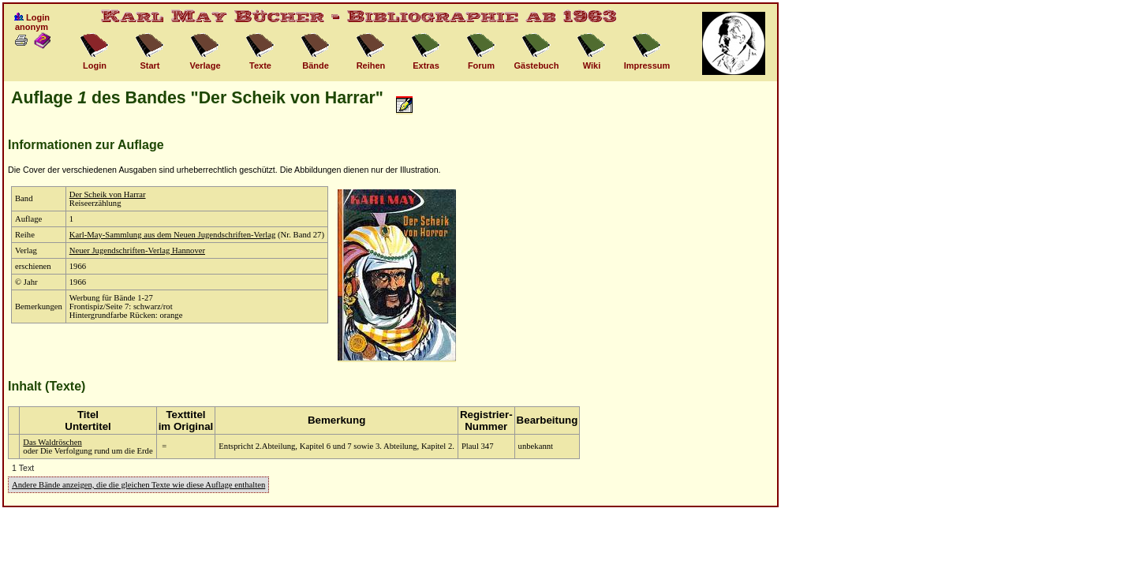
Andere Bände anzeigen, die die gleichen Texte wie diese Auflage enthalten (138, 484)
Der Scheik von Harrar (107, 194)
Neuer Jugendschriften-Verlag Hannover (137, 250)
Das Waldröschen (52, 442)
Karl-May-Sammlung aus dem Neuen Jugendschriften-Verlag (172, 234)
